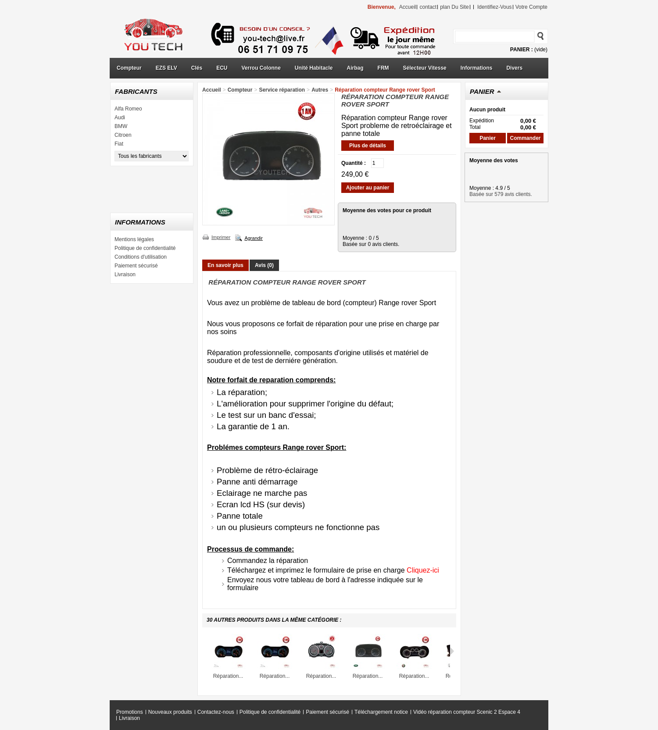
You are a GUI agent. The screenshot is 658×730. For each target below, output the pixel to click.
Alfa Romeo (128, 109)
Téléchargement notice (381, 712)
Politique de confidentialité (144, 248)
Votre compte (531, 7)
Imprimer (220, 237)
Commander (525, 138)
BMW (120, 126)
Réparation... (228, 676)
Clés (196, 68)
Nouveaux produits (170, 712)
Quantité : (353, 163)
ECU (221, 68)
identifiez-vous (494, 7)
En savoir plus (225, 265)
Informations (477, 68)
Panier (482, 91)
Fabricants (136, 91)
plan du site (454, 7)
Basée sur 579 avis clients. (500, 194)
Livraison (125, 274)
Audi (119, 117)
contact (427, 7)
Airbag (355, 68)
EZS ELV (166, 68)
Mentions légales (134, 239)
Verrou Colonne (261, 68)
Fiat (118, 144)
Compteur (129, 68)
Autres (319, 90)
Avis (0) (264, 265)
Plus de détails (367, 145)
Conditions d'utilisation (140, 257)
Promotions (129, 712)
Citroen (123, 135)
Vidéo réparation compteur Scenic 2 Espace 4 (466, 712)
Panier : (521, 49)
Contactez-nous (215, 712)
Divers (514, 68)
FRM (383, 68)
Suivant (452, 651)
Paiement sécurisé (136, 266)
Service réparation (282, 90)
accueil (407, 7)
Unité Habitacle (314, 68)
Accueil (211, 90)
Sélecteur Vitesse (425, 68)
